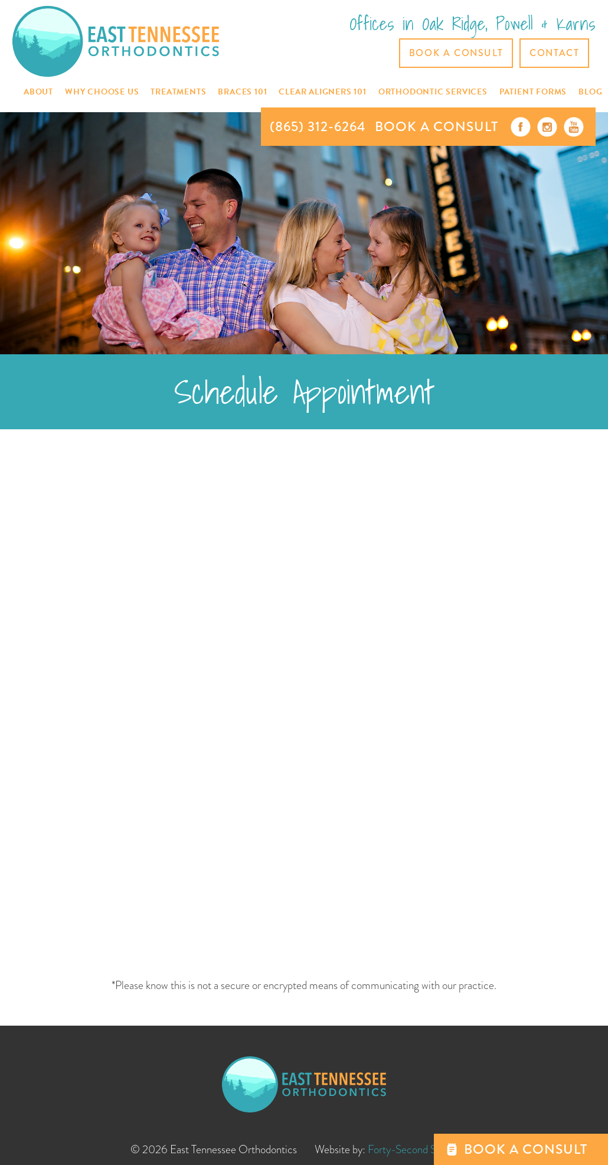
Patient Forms (533, 92)
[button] (38, 92)
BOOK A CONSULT (436, 126)
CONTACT (554, 53)
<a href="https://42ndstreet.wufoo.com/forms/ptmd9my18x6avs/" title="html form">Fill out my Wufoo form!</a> (304, 707)
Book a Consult (456, 53)
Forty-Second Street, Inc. (423, 1149)
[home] (115, 41)
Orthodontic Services (433, 92)
